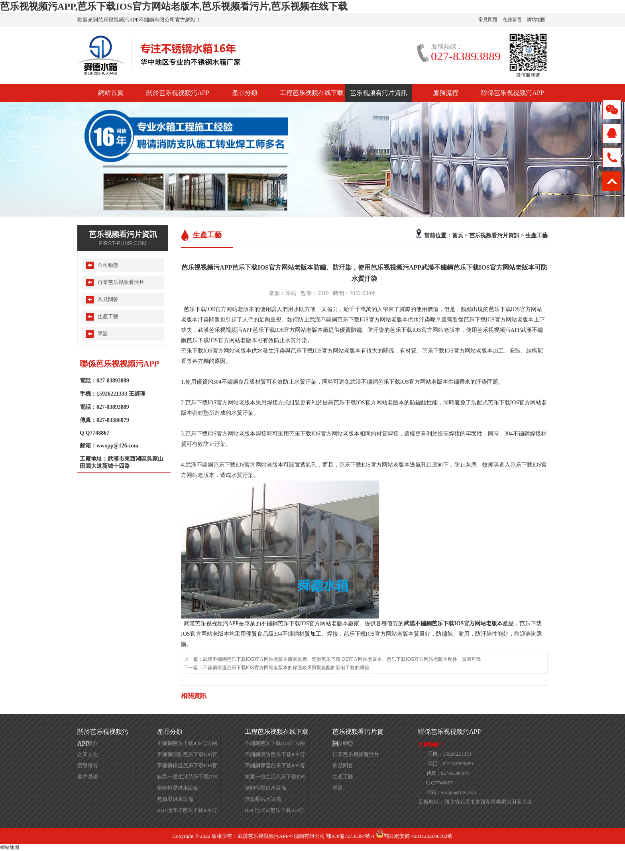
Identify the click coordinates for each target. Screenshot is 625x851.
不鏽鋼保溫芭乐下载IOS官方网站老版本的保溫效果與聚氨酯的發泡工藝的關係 (286, 667)
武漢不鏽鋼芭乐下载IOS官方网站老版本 (453, 623)
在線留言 (512, 19)
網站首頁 (111, 92)
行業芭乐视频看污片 (121, 282)
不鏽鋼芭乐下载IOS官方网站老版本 (187, 744)
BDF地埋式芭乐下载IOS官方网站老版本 (187, 811)
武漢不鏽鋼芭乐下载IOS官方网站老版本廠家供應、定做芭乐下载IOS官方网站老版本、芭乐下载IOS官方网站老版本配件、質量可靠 (342, 659)
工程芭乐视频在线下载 (312, 92)
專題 (103, 334)
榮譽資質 (87, 765)
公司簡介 (87, 743)
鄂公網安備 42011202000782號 (414, 836)
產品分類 (244, 92)
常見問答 (108, 299)
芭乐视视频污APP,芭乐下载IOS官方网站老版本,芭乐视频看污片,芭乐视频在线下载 (174, 6)
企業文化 (87, 754)
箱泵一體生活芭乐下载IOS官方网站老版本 (187, 778)
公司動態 (108, 265)
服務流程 (445, 92)
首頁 (457, 235)
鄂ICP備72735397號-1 (350, 836)
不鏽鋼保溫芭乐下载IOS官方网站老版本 (187, 766)
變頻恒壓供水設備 (178, 788)
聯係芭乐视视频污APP (512, 92)
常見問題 (487, 19)
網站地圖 (536, 19)
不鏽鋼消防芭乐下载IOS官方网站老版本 (187, 755)
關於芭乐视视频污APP (177, 92)
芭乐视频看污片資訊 (378, 92)
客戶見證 (87, 777)
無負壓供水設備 (175, 799)
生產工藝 (536, 235)
